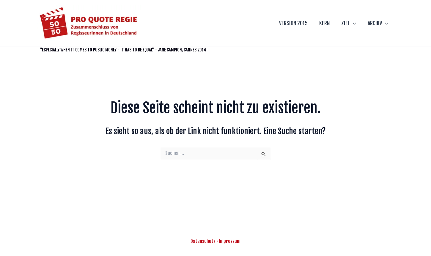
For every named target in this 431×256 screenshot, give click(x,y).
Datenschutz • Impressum (215, 241)
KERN (326, 23)
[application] (354, 23)
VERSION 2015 (296, 23)
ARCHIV (378, 23)
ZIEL (349, 23)
